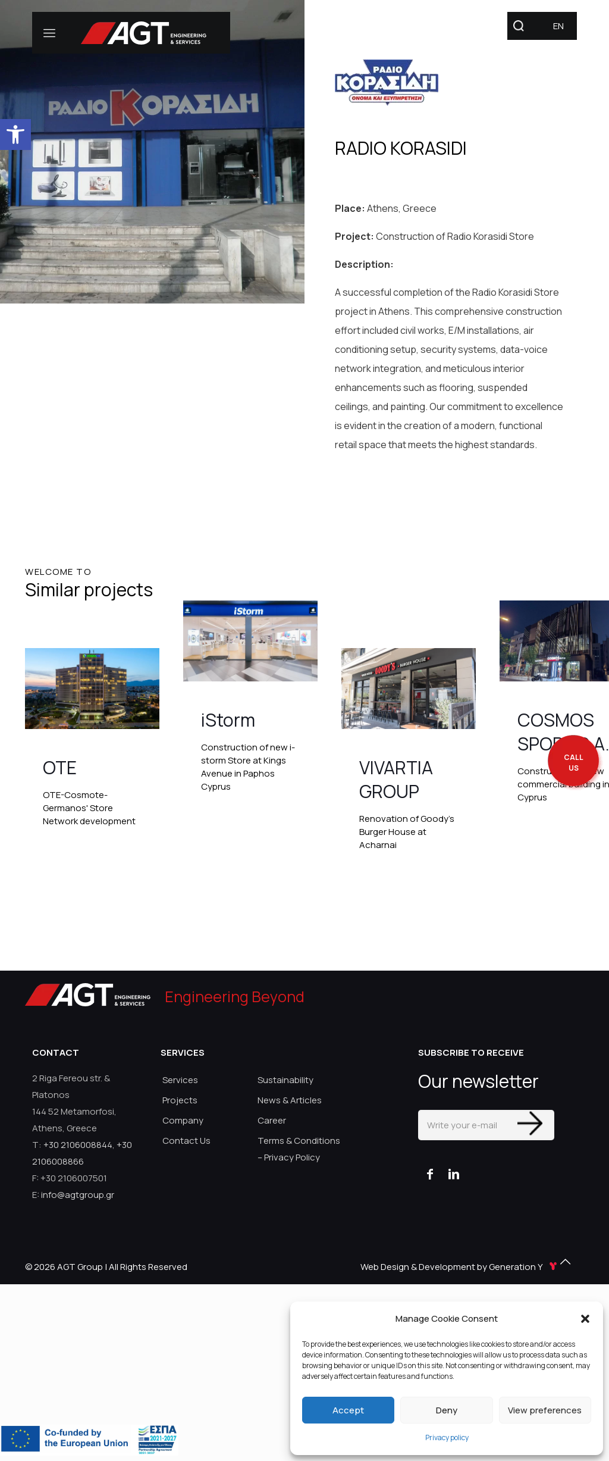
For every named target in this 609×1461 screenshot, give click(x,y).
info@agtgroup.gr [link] (77, 1194)
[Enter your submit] (529, 1123)
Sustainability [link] (285, 1080)
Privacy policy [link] (447, 1437)
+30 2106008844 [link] (77, 1144)
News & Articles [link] (290, 1100)
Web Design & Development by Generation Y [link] (459, 1266)
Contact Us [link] (186, 1140)
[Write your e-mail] (486, 1125)
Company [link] (182, 1120)
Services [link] (180, 1080)
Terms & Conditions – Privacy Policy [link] (299, 1148)
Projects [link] (179, 1100)
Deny (446, 1410)
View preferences (545, 1410)
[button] (585, 1319)
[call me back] (573, 763)
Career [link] (272, 1120)
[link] (15, 134)
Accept (348, 1410)
